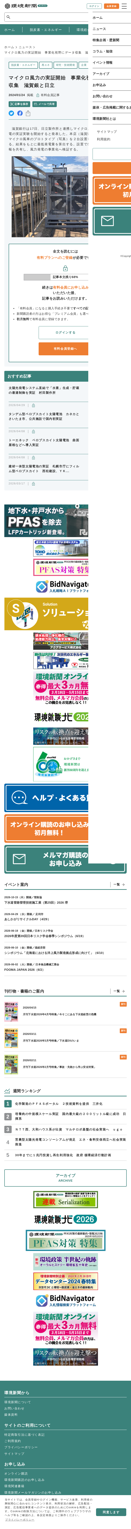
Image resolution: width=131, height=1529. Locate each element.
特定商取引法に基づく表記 (24, 1434)
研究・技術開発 (65, 64)
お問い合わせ (14, 1408)
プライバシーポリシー (21, 1447)
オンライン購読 (16, 1473)
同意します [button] (111, 1512)
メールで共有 (46, 104)
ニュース (25, 47)
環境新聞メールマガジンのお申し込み (33, 1492)
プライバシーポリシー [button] (20, 1519)
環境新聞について (17, 1402)
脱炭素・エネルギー (23, 64)
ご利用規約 (12, 1441)
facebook (20, 113)
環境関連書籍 (14, 1486)
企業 (84, 64)
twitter (11, 113)
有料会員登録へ (65, 348)
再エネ (46, 64)
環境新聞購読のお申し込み (24, 1480)
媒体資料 (11, 1414)
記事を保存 (21, 104)
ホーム (9, 47)
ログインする (65, 332)
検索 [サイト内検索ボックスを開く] (118, 17)
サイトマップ (14, 1453)
